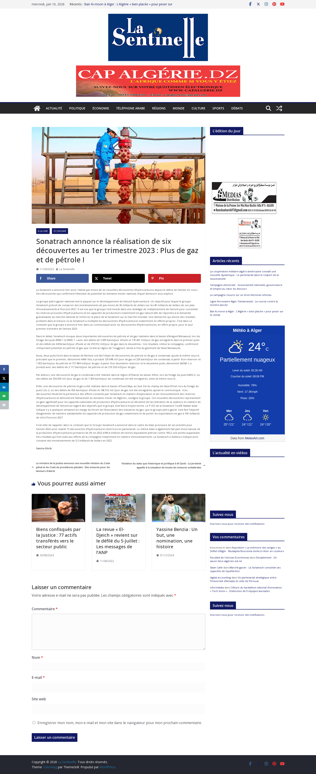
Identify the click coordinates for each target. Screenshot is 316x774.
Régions (159, 108)
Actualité (54, 108)
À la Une (43, 231)
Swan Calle (216, 567)
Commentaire (45, 608)
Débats (237, 108)
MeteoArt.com (254, 438)
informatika (217, 587)
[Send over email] (4, 396)
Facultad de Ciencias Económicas (229, 557)
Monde (178, 108)
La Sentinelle (67, 269)
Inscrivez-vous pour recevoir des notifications (237, 523)
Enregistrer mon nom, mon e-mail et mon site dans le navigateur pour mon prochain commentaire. (119, 722)
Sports (218, 108)
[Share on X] (118, 278)
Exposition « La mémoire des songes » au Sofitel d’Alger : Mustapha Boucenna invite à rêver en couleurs (247, 549)
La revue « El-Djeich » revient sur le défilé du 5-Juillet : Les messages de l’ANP (117, 540)
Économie (100, 108)
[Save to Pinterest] (174, 278)
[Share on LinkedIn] (4, 387)
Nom (37, 657)
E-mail (38, 677)
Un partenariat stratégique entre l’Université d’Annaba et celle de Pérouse (243, 579)
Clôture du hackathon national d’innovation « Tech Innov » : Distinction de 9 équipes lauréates (246, 589)
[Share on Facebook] (62, 278)
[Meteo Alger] (247, 411)
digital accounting (220, 577)
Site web (39, 699)
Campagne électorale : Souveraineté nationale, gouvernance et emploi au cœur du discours (246, 286)
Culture (198, 108)
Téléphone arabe (130, 108)
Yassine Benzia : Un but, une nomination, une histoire (177, 538)
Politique (77, 108)
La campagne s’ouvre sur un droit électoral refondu (240, 295)
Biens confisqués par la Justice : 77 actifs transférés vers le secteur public (58, 538)
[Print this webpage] (4, 404)
